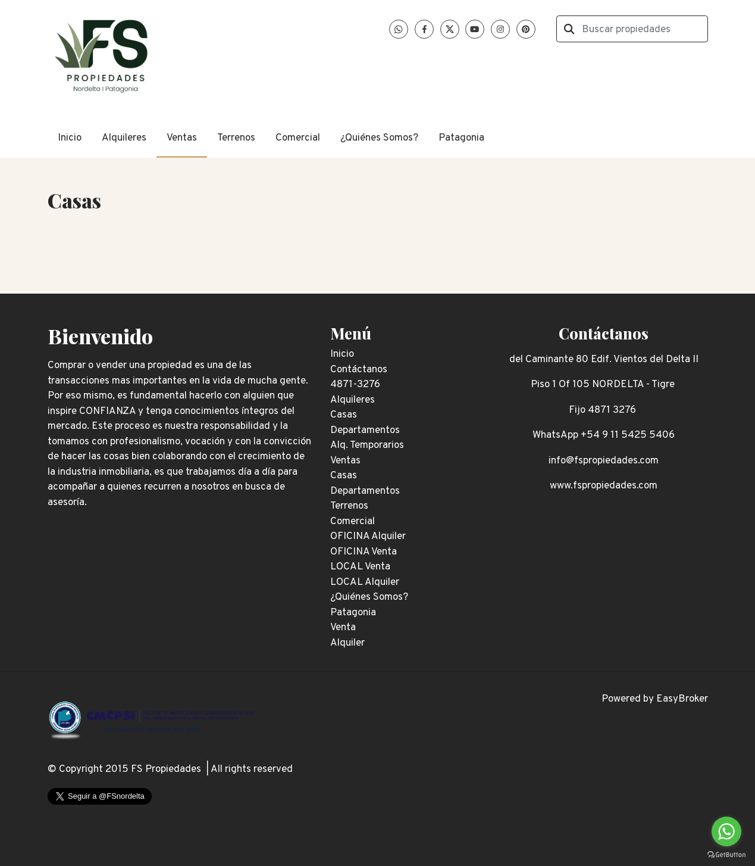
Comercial (297, 138)
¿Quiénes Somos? (379, 138)
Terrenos (236, 138)
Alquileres (124, 138)
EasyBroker (682, 699)
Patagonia (461, 138)
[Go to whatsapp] (726, 831)
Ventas (182, 138)
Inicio (70, 138)
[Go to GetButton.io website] (726, 854)
